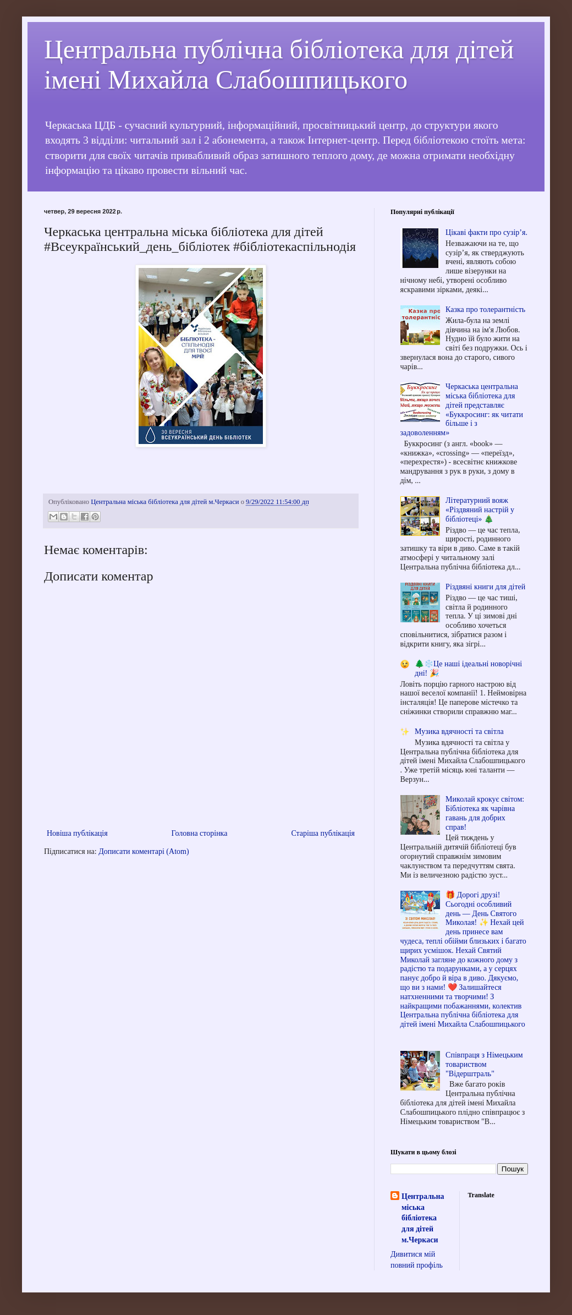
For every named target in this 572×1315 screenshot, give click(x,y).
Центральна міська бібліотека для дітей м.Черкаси (423, 1217)
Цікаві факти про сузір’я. (486, 232)
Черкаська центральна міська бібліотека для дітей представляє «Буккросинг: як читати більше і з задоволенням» (462, 409)
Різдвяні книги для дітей (485, 587)
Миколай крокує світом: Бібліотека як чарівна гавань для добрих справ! (485, 813)
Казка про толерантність (485, 309)
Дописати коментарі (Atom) (143, 851)
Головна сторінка (200, 833)
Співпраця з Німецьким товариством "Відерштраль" (484, 1064)
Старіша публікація (323, 833)
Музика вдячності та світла (459, 731)
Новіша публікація (77, 833)
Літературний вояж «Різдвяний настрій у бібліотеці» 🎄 (480, 509)
